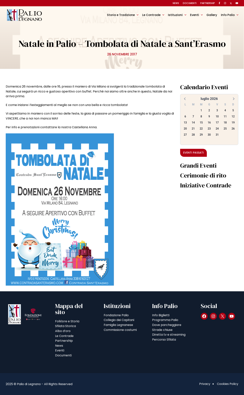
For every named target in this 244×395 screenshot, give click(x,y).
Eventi (194, 15)
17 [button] (217, 122)
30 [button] (209, 134)
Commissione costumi (120, 330)
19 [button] (233, 122)
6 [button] (185, 116)
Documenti (190, 3)
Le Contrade (151, 15)
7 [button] (193, 116)
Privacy (204, 384)
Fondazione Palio (116, 315)
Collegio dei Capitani (119, 320)
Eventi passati (193, 152)
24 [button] (217, 128)
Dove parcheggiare (166, 325)
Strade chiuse (162, 330)
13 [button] (185, 122)
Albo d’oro (63, 331)
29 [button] (201, 134)
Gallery (211, 15)
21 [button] (193, 128)
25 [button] (225, 128)
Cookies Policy (227, 384)
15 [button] (201, 122)
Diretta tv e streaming (168, 334)
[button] (185, 98)
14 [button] (193, 122)
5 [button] (233, 110)
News (176, 3)
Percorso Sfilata (164, 339)
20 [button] (185, 128)
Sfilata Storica (65, 326)
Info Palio (228, 15)
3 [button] (217, 110)
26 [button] (233, 128)
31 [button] (217, 134)
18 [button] (225, 122)
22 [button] (201, 128)
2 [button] (209, 110)
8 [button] (201, 116)
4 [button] (225, 110)
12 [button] (233, 116)
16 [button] (209, 122)
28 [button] (193, 134)
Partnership (207, 3)
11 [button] (225, 116)
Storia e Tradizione (121, 15)
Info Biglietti (160, 315)
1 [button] (201, 110)
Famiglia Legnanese (118, 325)
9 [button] (209, 116)
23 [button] (209, 128)
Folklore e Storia (67, 321)
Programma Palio (165, 320)
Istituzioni (175, 15)
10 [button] (217, 116)
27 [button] (185, 134)
